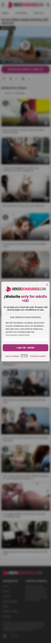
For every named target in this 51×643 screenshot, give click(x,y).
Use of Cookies (12, 356)
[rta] (25, 357)
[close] (47, 285)
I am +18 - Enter (25, 347)
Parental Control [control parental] (38, 356)
